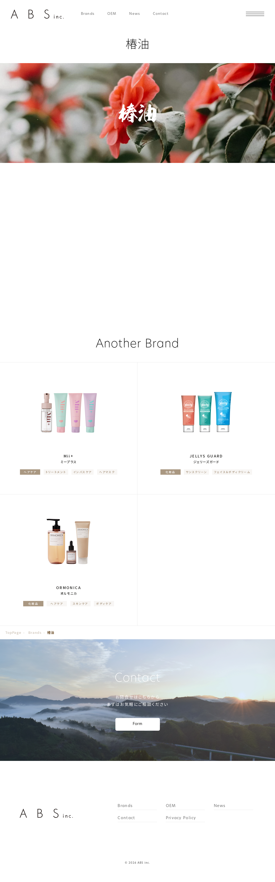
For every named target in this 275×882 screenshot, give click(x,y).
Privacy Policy (181, 818)
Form (138, 724)
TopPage (13, 632)
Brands (87, 14)
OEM (111, 14)
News (134, 14)
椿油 (50, 632)
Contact (161, 14)
